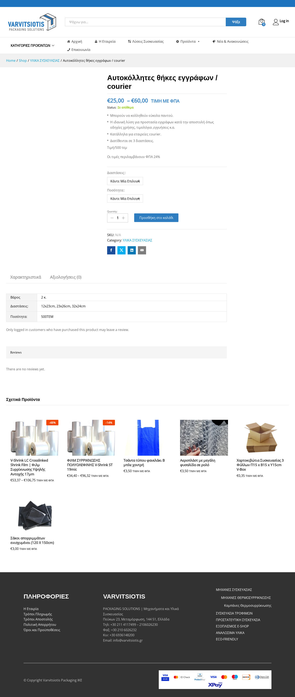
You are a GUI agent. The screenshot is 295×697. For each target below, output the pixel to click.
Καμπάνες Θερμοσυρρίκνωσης (247, 605)
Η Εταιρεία (107, 41)
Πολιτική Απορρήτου (40, 624)
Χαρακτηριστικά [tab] (25, 276)
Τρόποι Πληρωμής (38, 613)
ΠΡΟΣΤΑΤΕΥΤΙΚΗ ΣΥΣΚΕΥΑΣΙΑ (238, 619)
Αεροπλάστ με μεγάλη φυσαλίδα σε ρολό (197, 462)
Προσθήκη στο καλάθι (156, 217)
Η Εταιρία (31, 608)
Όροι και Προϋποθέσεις (42, 629)
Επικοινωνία (80, 49)
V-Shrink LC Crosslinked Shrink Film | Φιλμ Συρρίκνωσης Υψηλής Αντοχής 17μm (29, 467)
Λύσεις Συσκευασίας (148, 41)
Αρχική (76, 41)
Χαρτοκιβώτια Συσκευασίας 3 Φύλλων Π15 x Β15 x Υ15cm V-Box (260, 464)
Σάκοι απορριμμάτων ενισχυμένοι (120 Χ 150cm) (32, 539)
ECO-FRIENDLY (227, 638)
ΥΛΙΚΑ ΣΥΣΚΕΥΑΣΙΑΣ (137, 239)
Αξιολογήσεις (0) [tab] (65, 276)
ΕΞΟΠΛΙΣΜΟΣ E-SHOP (232, 625)
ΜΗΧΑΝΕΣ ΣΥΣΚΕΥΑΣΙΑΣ (234, 589)
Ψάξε (234, 22)
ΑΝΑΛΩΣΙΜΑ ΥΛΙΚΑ (230, 632)
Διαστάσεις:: (117, 173)
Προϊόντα (190, 41)
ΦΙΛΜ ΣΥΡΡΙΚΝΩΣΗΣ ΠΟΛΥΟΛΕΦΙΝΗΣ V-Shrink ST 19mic (89, 464)
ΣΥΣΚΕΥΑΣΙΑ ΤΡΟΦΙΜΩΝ (234, 612)
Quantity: (112, 211)
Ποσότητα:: (116, 190)
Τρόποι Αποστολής (38, 618)
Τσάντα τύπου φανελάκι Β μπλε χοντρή (144, 462)
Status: (112, 107)
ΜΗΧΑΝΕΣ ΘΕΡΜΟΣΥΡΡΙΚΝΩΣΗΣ (246, 597)
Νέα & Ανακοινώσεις (232, 41)
